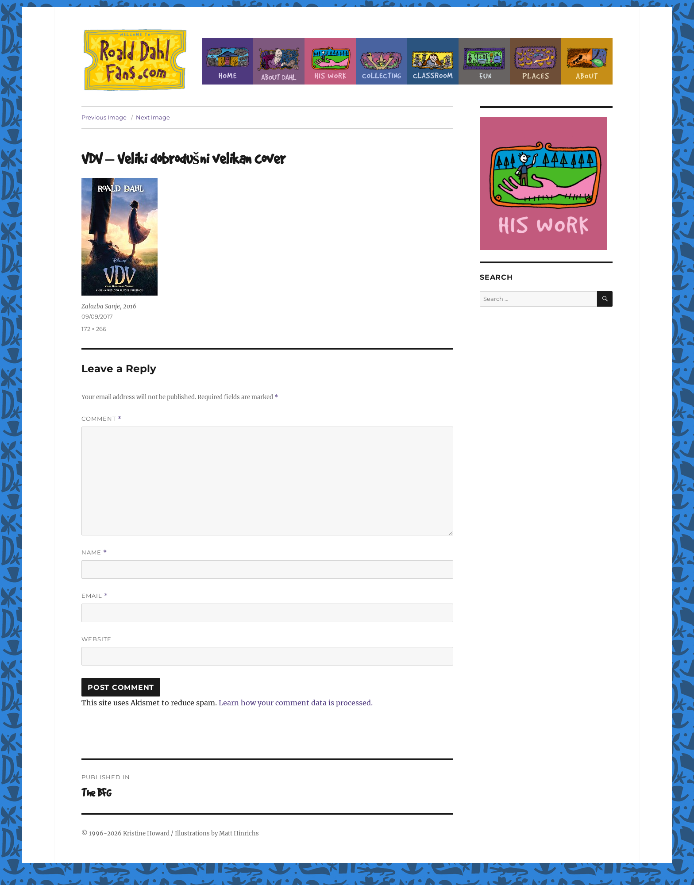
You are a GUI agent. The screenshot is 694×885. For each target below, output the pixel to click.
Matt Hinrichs (239, 833)
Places (535, 61)
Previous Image (104, 117)
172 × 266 (93, 328)
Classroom (433, 61)
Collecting (381, 61)
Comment (101, 419)
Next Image (153, 117)
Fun (484, 61)
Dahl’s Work (330, 61)
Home (227, 61)
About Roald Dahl (279, 61)
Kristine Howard (146, 833)
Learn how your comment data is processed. (296, 702)
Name (94, 552)
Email (94, 596)
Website (96, 639)
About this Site (587, 61)
